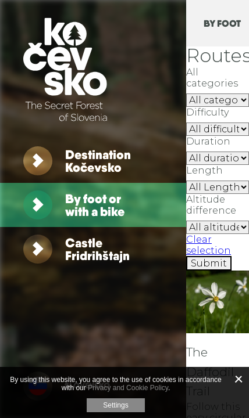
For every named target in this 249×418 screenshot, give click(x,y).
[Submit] (209, 263)
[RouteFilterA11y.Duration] (217, 158)
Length (204, 170)
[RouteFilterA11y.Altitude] (217, 227)
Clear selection (208, 245)
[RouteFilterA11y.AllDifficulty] (217, 129)
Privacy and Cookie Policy (128, 388)
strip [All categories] (217, 100)
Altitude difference (211, 205)
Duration (208, 141)
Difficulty (207, 112)
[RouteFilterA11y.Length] (217, 187)
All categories (212, 78)
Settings (115, 405)
